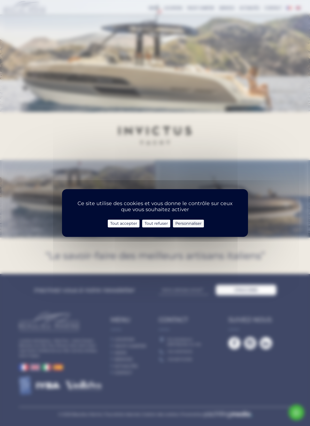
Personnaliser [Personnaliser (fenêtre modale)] (188, 223)
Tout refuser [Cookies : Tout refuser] (156, 223)
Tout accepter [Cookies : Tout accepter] (123, 223)
